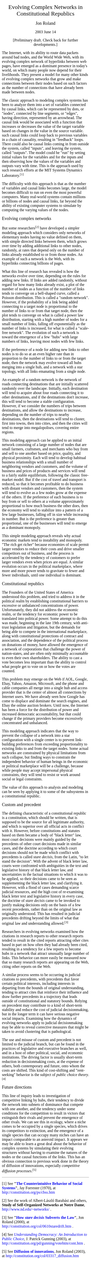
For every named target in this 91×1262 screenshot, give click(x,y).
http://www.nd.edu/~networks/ (25, 1209)
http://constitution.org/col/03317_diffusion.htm (42, 1256)
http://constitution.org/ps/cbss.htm (28, 1192)
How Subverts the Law (45, 1217)
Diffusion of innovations (34, 1251)
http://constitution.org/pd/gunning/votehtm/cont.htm (42, 1243)
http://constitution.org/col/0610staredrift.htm (36, 1226)
